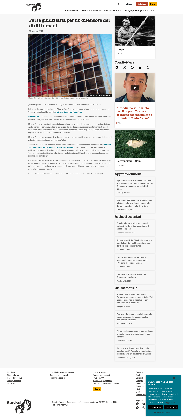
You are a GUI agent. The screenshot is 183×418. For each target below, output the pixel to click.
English (139, 375)
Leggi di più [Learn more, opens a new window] (170, 402)
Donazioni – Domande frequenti (106, 383)
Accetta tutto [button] (155, 407)
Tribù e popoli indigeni (133, 11)
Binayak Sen (33, 117)
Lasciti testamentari (101, 372)
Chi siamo (96, 11)
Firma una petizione (58, 378)
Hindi (138, 389)
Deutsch (139, 372)
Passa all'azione (111, 11)
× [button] (177, 378)
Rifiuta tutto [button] (171, 407)
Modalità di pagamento (102, 381)
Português (140, 386)
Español (139, 378)
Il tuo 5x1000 (98, 378)
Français (139, 381)
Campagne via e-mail (59, 375)
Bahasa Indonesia (143, 395)
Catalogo (142, 4)
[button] (119, 4)
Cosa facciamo (72, 11)
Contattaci (11, 383)
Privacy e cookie (14, 381)
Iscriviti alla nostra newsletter (62, 372)
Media (85, 11)
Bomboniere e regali (101, 375)
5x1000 (150, 11)
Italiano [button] (128, 4)
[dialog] (163, 395)
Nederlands (141, 383)
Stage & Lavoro (13, 375)
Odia (138, 392)
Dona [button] (152, 4)
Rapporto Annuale (14, 378)
